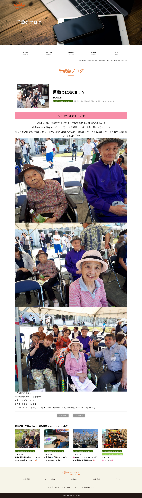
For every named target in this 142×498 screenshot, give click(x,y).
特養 (75, 101)
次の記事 (78, 415)
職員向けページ (89, 487)
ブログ (116, 53)
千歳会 (87, 101)
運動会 (98, 101)
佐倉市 (104, 101)
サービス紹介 (48, 53)
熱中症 (93, 101)
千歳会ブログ (29, 22)
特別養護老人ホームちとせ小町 (62, 101)
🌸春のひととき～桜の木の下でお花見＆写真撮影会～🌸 (85, 458)
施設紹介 (71, 53)
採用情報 (93, 53)
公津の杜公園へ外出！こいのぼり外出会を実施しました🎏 (27, 458)
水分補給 (80, 101)
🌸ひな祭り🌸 (107, 460)
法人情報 (25, 53)
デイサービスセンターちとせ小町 (112, 454)
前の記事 (63, 415)
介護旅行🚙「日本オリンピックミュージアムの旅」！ (56, 458)
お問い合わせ (54, 487)
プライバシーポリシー (71, 487)
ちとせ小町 (110, 101)
